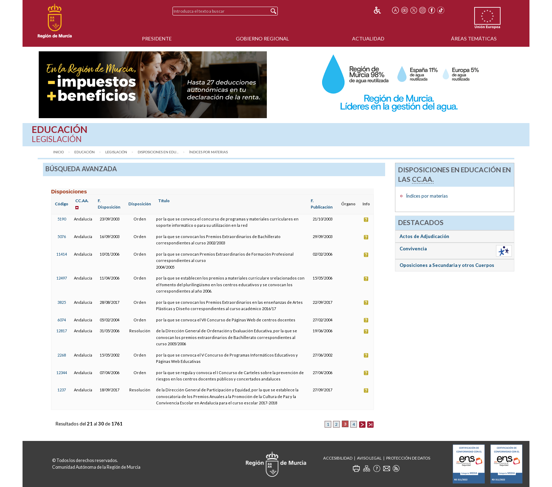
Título (164, 200)
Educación (84, 152)
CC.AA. (82, 200)
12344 (61, 372)
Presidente (157, 38)
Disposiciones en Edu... (158, 152)
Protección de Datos (408, 458)
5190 (61, 219)
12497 (61, 278)
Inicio (58, 152)
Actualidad (368, 38)
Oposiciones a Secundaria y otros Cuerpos (447, 265)
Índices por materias (208, 152)
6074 (61, 320)
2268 (61, 355)
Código (61, 203)
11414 (61, 254)
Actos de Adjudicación (424, 236)
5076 (61, 236)
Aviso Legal (369, 458)
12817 (61, 330)
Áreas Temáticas (474, 38)
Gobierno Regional (262, 38)
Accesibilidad (337, 458)
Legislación (116, 152)
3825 (61, 302)
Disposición (139, 203)
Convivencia (413, 248)
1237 (61, 389)
